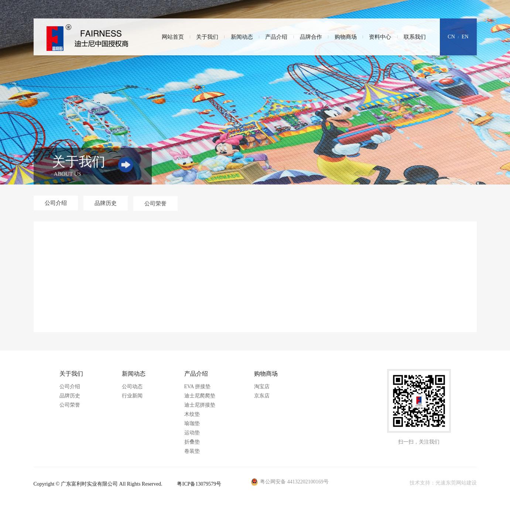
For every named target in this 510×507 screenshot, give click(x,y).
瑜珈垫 (192, 423)
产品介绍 (276, 37)
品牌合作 (311, 37)
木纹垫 (192, 414)
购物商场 (346, 37)
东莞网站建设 (461, 483)
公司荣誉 (69, 405)
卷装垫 (192, 451)
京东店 (262, 396)
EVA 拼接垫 (197, 386)
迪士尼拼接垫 (199, 405)
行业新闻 (132, 396)
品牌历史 (69, 396)
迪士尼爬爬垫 (199, 396)
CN (451, 36)
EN (465, 36)
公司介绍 (69, 386)
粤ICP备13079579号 (199, 484)
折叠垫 (192, 442)
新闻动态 (242, 37)
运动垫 (192, 432)
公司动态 (132, 386)
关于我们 (207, 37)
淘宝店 (262, 386)
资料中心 (380, 37)
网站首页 (173, 37)
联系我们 (415, 37)
